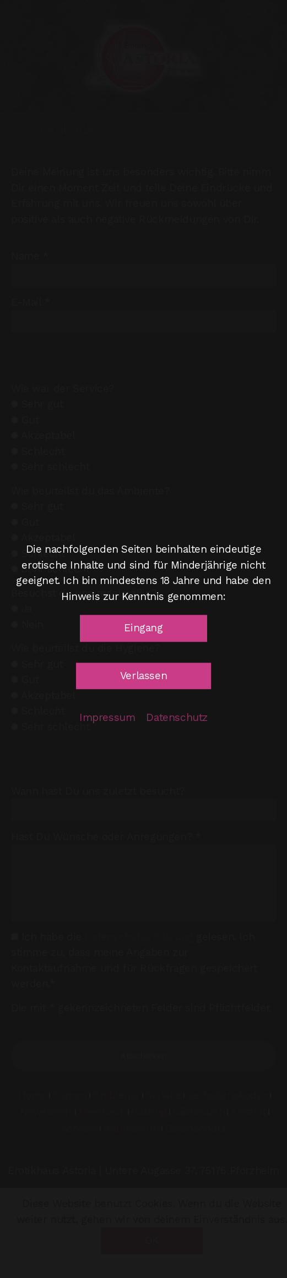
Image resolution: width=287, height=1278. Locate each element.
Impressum (107, 717)
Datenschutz (177, 717)
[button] (143, 628)
